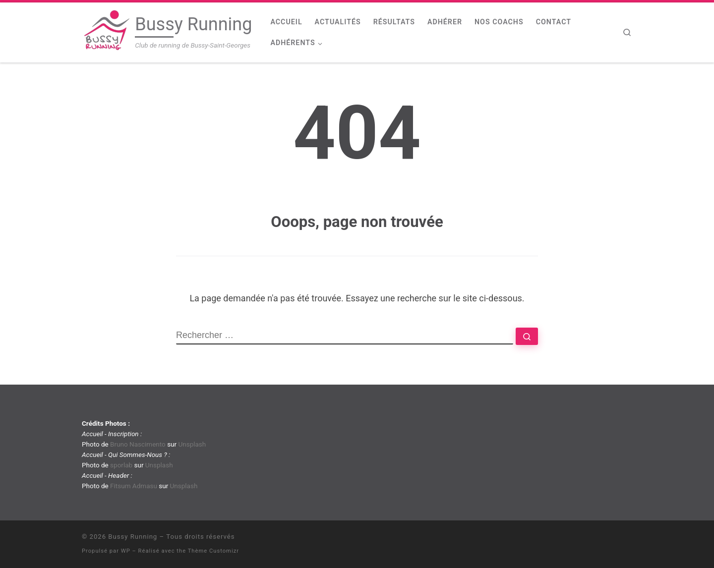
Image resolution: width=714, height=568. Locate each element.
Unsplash (192, 444)
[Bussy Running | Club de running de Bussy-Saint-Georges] (106, 31)
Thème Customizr (213, 551)
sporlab (121, 465)
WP (125, 551)
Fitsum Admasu (133, 486)
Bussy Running (132, 536)
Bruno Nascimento (138, 444)
